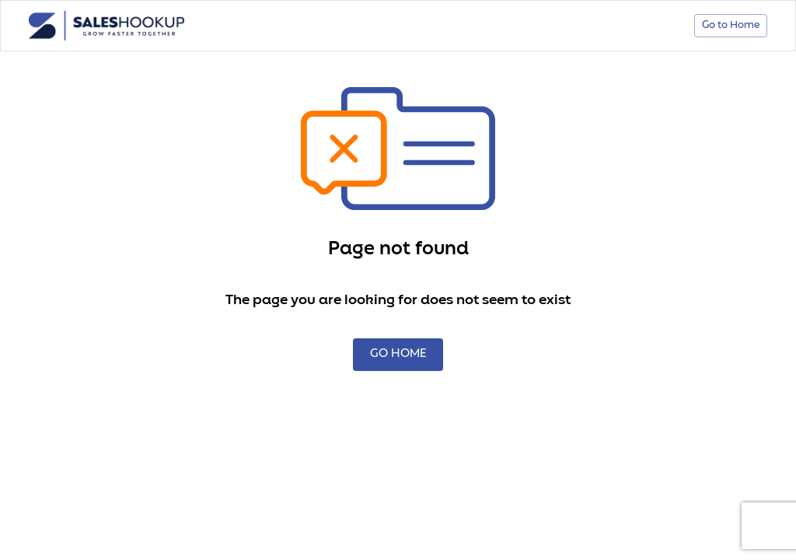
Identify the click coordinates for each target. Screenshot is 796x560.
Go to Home (730, 26)
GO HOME (398, 354)
